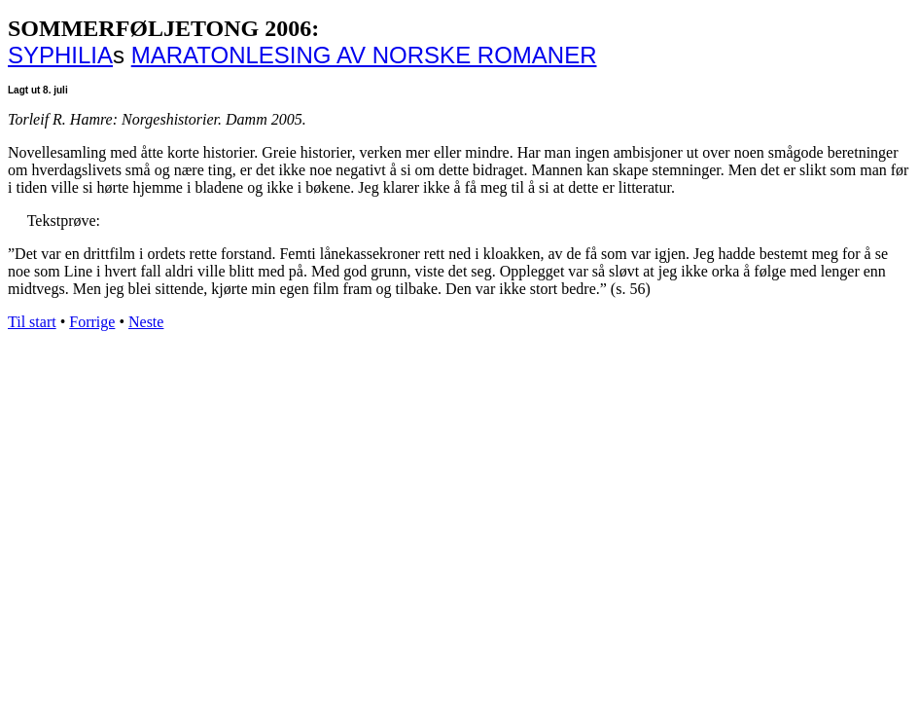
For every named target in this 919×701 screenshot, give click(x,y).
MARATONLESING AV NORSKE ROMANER (364, 55)
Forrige (92, 322)
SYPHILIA (60, 55)
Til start (32, 322)
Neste (145, 322)
